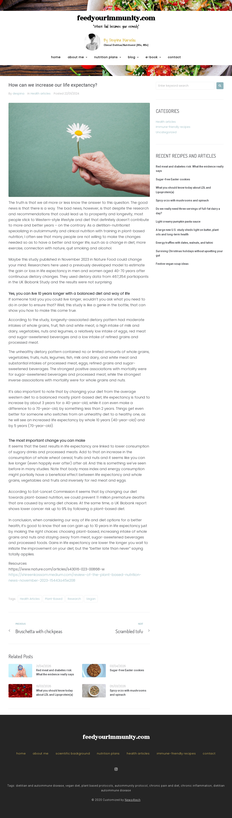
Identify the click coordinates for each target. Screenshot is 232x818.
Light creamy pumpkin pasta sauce (178, 221)
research (74, 599)
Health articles (41, 93)
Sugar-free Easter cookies (127, 670)
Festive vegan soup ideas (172, 263)
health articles (30, 599)
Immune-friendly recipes (173, 127)
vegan (91, 599)
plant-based (53, 599)
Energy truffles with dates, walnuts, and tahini (184, 242)
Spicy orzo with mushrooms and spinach (182, 200)
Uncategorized (166, 132)
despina (18, 93)
